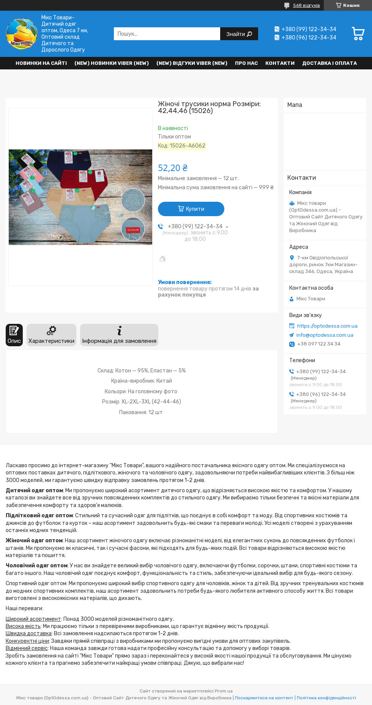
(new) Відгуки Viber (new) (191, 63)
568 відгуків (306, 5)
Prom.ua (224, 691)
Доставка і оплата (329, 63)
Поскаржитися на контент (264, 697)
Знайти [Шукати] (236, 34)
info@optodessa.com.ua (324, 335)
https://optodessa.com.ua (327, 326)
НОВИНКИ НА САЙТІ (41, 63)
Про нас (246, 63)
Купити (195, 209)
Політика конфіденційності (326, 697)
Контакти (280, 63)
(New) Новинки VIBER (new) (111, 63)
